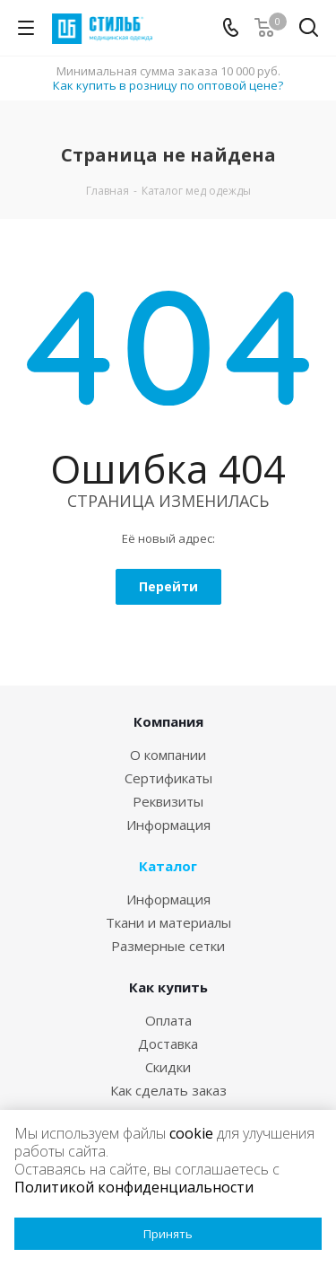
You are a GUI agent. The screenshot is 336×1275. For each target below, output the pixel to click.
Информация (168, 825)
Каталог (168, 866)
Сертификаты (168, 778)
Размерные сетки (168, 946)
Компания (168, 721)
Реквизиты (168, 801)
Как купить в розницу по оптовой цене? (168, 85)
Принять (168, 1234)
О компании (168, 755)
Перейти (168, 586)
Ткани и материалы (168, 922)
